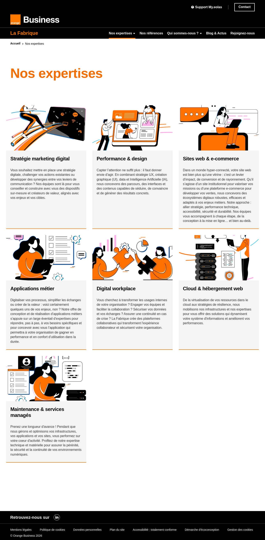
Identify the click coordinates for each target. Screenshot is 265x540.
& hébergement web (215, 310)
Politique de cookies (52, 529)
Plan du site (117, 529)
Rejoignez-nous (242, 33)
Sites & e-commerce (213, 162)
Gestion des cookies (240, 529)
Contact (244, 7)
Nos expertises (122, 33)
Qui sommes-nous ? (184, 33)
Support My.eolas (206, 7)
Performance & (124, 162)
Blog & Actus (216, 33)
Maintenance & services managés (39, 441)
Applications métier (34, 310)
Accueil (15, 43)
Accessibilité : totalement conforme (155, 529)
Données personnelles (87, 529)
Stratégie (42, 162)
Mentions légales (20, 529)
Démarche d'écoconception (202, 529)
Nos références (151, 33)
